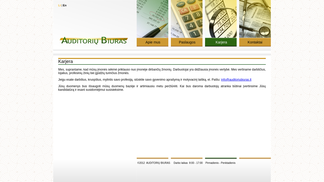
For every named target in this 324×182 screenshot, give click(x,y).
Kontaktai (255, 42)
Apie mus (152, 42)
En (65, 5)
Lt (59, 5)
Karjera (221, 42)
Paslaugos (186, 42)
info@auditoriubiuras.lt (236, 79)
